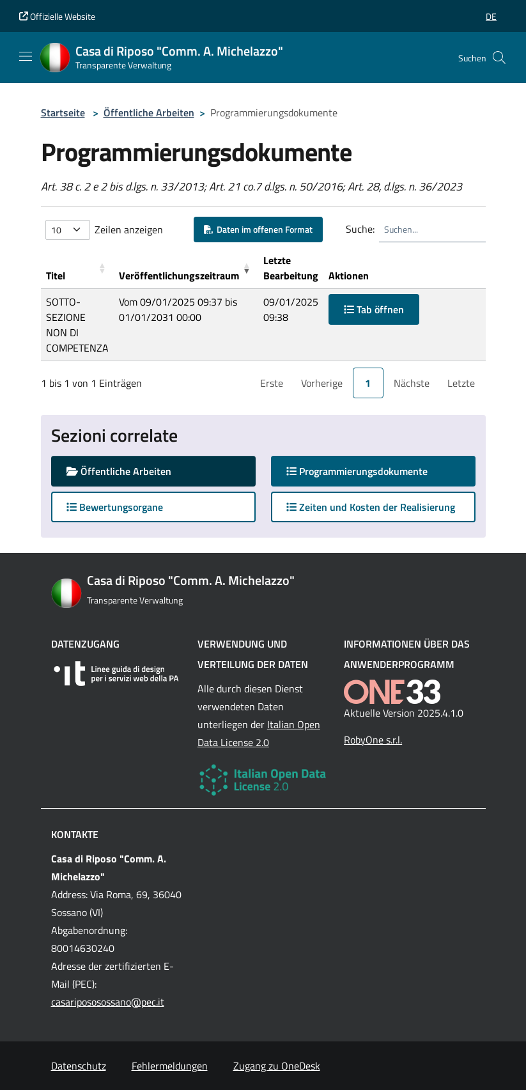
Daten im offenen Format (258, 229)
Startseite (63, 112)
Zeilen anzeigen (129, 229)
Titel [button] (55, 275)
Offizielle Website (57, 16)
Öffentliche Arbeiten (149, 112)
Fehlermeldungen (170, 1065)
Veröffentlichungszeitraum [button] (179, 275)
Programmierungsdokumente (369, 471)
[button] (491, 16)
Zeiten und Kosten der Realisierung (370, 507)
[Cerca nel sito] (499, 57)
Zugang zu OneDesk (276, 1065)
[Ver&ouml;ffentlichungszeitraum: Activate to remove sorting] (186, 268)
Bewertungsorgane (114, 507)
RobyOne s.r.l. (373, 739)
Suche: (360, 229)
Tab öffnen (374, 309)
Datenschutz (78, 1065)
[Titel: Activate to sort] (77, 268)
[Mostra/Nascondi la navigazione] (25, 56)
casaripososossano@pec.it (107, 1001)
